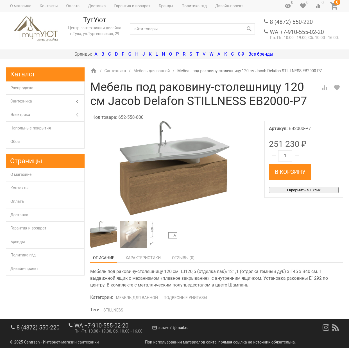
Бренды (166, 6)
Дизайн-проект (229, 6)
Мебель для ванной (137, 297)
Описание (103, 258)
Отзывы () (183, 258)
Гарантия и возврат (132, 6)
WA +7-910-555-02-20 (297, 32)
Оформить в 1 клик (303, 190)
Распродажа (21, 88)
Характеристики (143, 258)
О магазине (20, 6)
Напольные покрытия (30, 128)
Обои (15, 141)
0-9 (241, 54)
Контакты (49, 6)
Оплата (73, 6)
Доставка (97, 6)
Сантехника (47, 101)
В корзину (290, 172)
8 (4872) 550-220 (291, 22)
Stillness (113, 310)
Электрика (47, 114)
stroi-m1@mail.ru (173, 327)
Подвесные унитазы (185, 297)
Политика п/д (194, 6)
